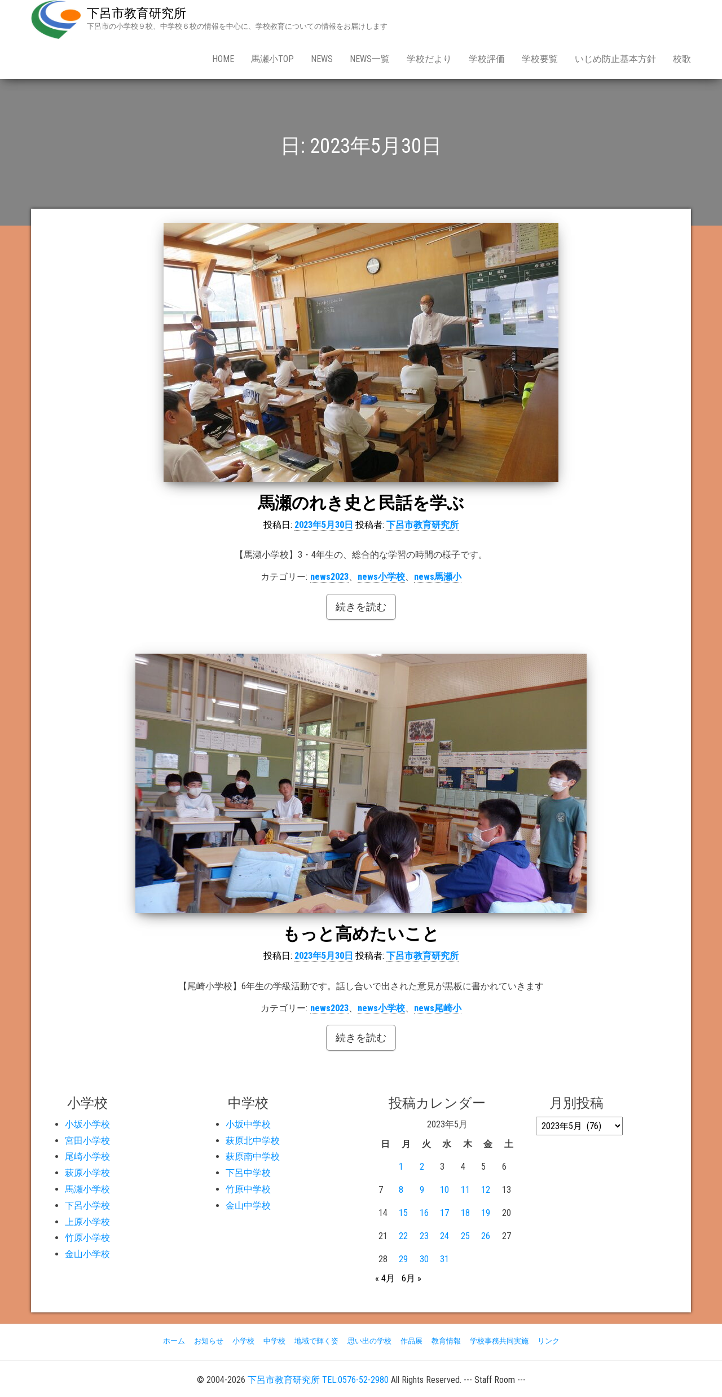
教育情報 (446, 1341)
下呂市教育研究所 (136, 13)
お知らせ (208, 1341)
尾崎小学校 (87, 1156)
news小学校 (381, 576)
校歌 (682, 59)
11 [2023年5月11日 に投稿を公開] (465, 1189)
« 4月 (385, 1278)
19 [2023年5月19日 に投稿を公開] (485, 1212)
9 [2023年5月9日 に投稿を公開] (422, 1189)
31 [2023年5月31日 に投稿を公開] (444, 1259)
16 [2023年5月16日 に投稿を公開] (424, 1212)
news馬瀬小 (437, 576)
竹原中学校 (248, 1189)
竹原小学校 (87, 1237)
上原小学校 (87, 1222)
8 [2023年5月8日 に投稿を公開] (401, 1189)
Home (223, 59)
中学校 (274, 1341)
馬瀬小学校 (87, 1189)
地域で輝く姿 (316, 1341)
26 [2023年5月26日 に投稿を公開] (485, 1236)
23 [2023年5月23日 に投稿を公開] (424, 1236)
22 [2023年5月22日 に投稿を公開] (403, 1236)
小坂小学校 (87, 1124)
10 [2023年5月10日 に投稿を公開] (444, 1189)
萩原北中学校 (253, 1140)
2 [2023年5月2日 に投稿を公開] (422, 1166)
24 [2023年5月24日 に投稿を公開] (444, 1236)
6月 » (411, 1278)
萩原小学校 (87, 1172)
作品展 (411, 1341)
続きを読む (361, 606)
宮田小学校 (87, 1140)
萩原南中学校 (253, 1156)
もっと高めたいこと (361, 934)
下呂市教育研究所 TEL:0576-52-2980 (318, 1379)
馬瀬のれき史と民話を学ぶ (361, 503)
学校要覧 (540, 59)
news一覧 (370, 59)
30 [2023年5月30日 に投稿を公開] (424, 1259)
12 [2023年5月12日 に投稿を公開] (485, 1189)
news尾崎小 (437, 1008)
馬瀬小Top (272, 59)
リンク (549, 1341)
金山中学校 (248, 1205)
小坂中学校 (248, 1124)
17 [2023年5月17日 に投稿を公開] (444, 1212)
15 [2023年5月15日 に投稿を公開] (403, 1212)
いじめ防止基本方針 (615, 59)
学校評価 (487, 59)
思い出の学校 (369, 1341)
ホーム (174, 1341)
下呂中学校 (248, 1172)
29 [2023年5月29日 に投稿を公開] (403, 1259)
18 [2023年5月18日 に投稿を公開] (465, 1212)
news (322, 59)
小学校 (243, 1341)
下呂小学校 (87, 1205)
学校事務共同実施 (499, 1341)
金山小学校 (87, 1254)
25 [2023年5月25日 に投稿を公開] (465, 1236)
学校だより (429, 59)
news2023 (329, 576)
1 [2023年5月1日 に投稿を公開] (401, 1166)
